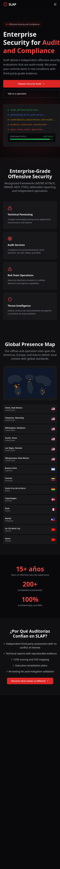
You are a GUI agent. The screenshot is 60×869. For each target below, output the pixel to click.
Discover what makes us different (30, 680)
